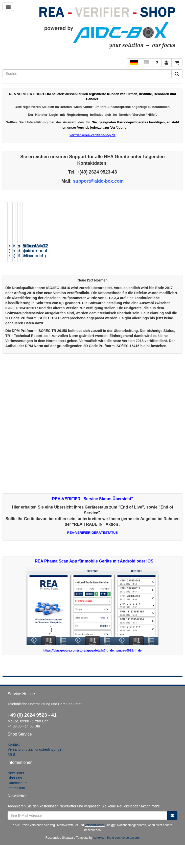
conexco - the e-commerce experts (116, 837)
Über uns (15, 778)
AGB (11, 754)
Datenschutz (17, 783)
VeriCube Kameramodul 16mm (124, 251)
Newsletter (16, 773)
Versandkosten (95, 825)
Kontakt (13, 744)
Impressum (16, 788)
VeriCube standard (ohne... (78, 248)
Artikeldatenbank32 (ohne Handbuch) (28, 248)
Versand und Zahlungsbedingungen (35, 749)
